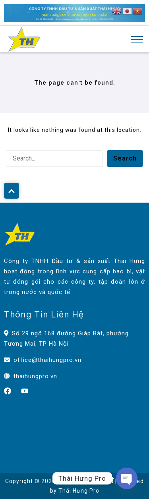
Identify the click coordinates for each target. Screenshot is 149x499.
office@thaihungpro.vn (47, 360)
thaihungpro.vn (35, 376)
